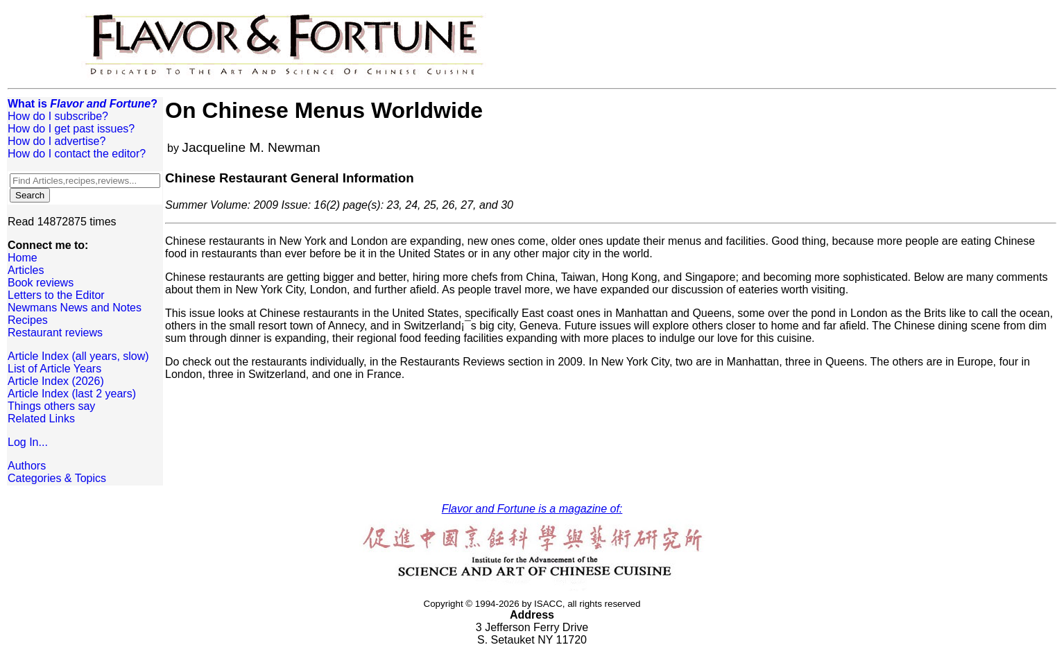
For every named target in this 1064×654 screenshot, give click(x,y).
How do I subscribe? (58, 116)
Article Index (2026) (56, 381)
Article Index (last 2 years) (72, 393)
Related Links (41, 418)
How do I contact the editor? (77, 154)
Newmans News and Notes (74, 307)
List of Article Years (54, 369)
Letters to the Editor (56, 295)
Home (22, 258)
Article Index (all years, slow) (78, 356)
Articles (26, 270)
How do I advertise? (56, 141)
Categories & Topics (57, 478)
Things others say (51, 406)
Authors (27, 466)
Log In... (28, 442)
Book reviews (41, 283)
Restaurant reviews (55, 332)
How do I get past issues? (71, 129)
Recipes (28, 320)
